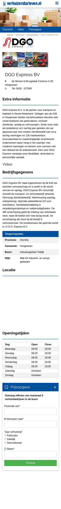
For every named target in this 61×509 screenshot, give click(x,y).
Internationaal (14, 442)
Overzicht (7, 29)
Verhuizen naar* (14, 419)
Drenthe (20, 34)
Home (10, 34)
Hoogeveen (32, 34)
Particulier (12, 435)
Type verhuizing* (13, 432)
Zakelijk (11, 439)
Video (21, 29)
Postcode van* (12, 406)
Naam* (9, 449)
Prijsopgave (35, 29)
